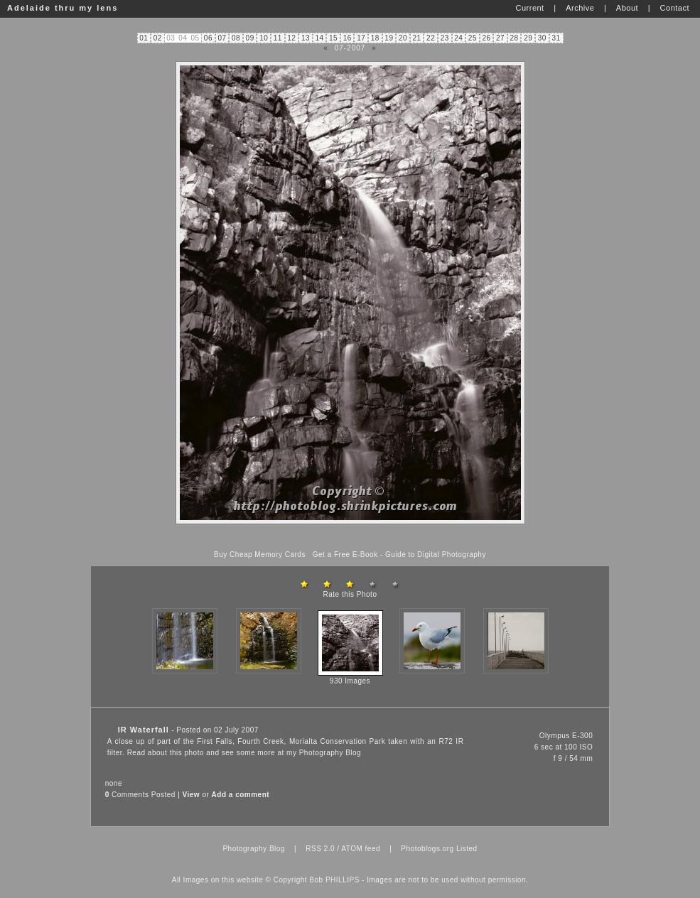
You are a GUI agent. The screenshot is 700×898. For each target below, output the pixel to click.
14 (319, 38)
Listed (467, 849)
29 (528, 38)
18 (375, 38)
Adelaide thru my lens (62, 8)
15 (333, 38)
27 (500, 38)
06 (208, 38)
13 (305, 38)
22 (430, 38)
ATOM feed (360, 849)
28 (514, 38)
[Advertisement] (350, 537)
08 (236, 38)
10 (263, 38)
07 (221, 38)
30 (542, 38)
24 (458, 38)
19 (388, 38)
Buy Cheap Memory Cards (260, 554)
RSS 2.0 (320, 849)
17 (361, 38)
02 (158, 38)
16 (347, 38)
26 (486, 38)
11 (278, 38)
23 (445, 38)
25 (472, 38)
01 (143, 38)
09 (250, 38)
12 (291, 38)
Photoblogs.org (427, 849)
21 (417, 38)
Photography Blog (330, 753)
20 (403, 38)
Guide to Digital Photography (435, 554)
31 (555, 38)
